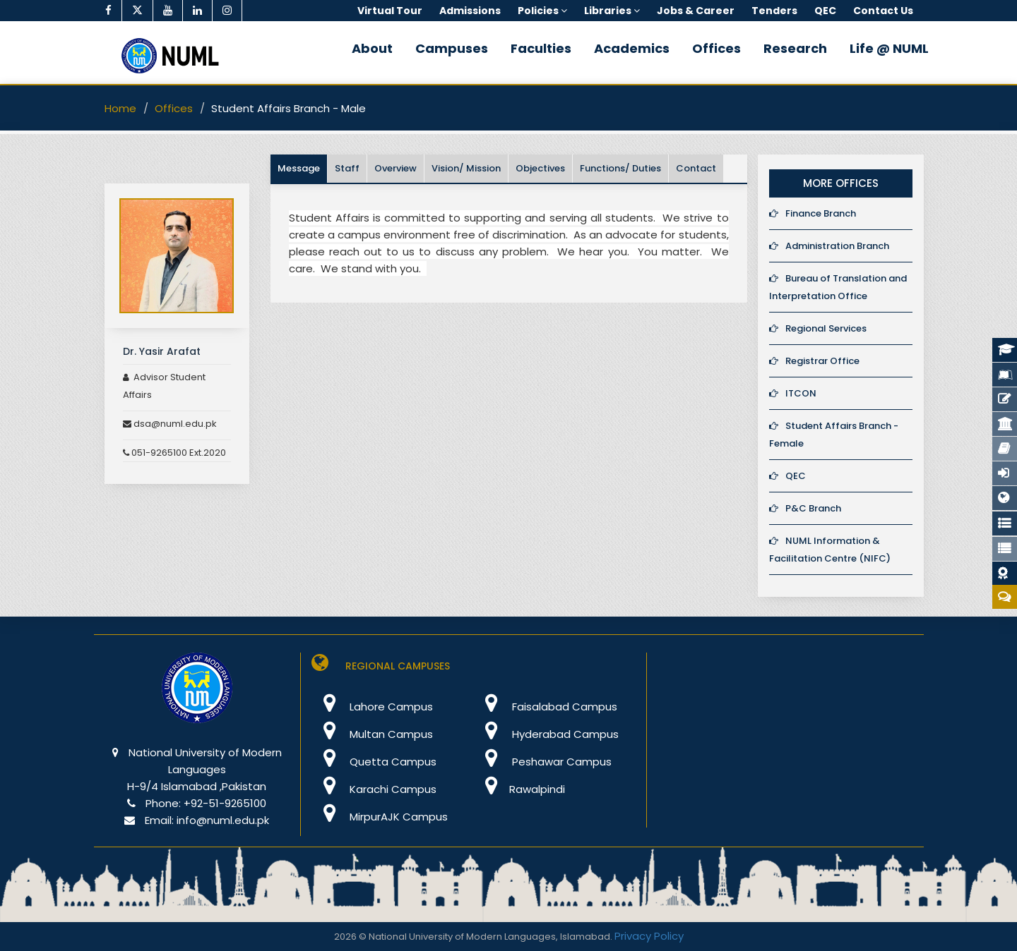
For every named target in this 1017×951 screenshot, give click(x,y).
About (372, 48)
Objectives (540, 168)
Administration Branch (829, 246)
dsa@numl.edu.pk (170, 423)
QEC (787, 476)
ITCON (792, 393)
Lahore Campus (372, 706)
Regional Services (818, 328)
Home (120, 108)
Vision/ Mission (466, 168)
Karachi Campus (373, 789)
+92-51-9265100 (225, 803)
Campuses (451, 48)
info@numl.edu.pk (223, 820)
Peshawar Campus (543, 761)
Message (299, 168)
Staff (347, 168)
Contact (696, 168)
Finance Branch (812, 213)
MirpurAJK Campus (379, 816)
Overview (395, 168)
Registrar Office (814, 361)
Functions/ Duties (620, 168)
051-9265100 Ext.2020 (174, 452)
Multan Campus (372, 734)
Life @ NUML (889, 48)
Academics (632, 48)
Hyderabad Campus (546, 734)
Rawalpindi (519, 789)
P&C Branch (805, 508)
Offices (716, 48)
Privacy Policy (649, 935)
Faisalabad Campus (545, 706)
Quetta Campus (373, 761)
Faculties (541, 48)
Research (795, 48)
